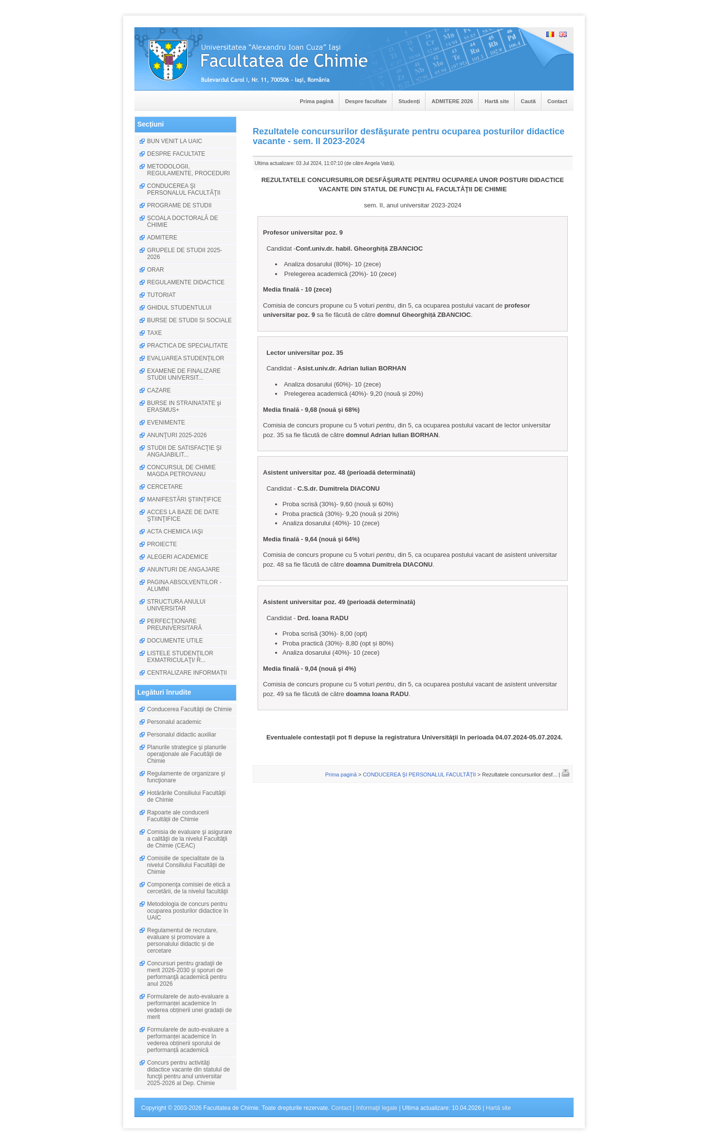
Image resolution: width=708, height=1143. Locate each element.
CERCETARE (165, 486)
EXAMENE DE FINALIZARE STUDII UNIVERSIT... (184, 374)
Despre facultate (366, 101)
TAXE (154, 333)
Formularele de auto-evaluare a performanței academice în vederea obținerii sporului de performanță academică (187, 1039)
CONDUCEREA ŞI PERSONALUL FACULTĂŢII (184, 189)
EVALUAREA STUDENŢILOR (185, 358)
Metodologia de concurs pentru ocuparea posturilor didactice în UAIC (187, 911)
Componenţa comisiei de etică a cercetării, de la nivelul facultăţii (188, 888)
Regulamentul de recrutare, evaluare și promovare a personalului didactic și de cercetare (182, 940)
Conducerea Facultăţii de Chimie (189, 709)
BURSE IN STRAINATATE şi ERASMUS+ (184, 406)
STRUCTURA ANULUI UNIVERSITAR (176, 605)
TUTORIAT (161, 295)
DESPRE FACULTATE (176, 153)
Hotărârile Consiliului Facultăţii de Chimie (186, 796)
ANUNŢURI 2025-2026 (177, 435)
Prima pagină (317, 101)
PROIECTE (162, 544)
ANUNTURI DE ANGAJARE (183, 569)
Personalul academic (174, 722)
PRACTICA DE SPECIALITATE (187, 345)
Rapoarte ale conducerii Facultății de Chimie (178, 816)
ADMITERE (162, 237)
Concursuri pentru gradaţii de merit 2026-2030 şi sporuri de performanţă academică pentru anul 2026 (186, 973)
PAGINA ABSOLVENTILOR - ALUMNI (184, 585)
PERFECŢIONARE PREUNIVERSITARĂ (174, 624)
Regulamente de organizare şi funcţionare (186, 777)
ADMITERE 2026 (452, 101)
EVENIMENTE (166, 422)
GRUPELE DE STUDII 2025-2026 (184, 253)
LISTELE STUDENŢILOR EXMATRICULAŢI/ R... (180, 657)
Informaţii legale (376, 1108)
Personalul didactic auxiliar (181, 734)
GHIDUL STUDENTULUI (179, 307)
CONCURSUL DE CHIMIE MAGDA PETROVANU (181, 471)
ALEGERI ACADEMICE (177, 556)
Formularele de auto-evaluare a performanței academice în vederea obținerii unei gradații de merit (189, 1006)
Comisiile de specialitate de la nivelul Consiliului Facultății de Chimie (186, 865)
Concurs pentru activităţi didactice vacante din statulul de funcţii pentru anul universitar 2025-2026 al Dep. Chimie (188, 1073)
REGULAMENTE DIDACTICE (185, 282)
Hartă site (496, 101)
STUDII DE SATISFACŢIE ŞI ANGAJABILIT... (184, 451)
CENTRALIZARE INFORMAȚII (187, 672)
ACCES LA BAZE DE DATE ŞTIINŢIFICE (183, 515)
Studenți (409, 101)
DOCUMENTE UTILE (175, 640)
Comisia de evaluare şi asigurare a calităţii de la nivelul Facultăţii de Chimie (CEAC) (189, 839)
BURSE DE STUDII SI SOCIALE (189, 320)
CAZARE (159, 390)
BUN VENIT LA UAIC (174, 141)
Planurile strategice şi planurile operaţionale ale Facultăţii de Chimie (186, 754)
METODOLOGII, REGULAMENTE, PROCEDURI (188, 170)
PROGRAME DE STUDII (179, 205)
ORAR (155, 269)
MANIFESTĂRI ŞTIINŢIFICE (184, 499)
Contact (557, 101)
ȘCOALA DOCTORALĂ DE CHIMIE (182, 221)
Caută (528, 101)
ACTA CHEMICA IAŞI (175, 531)
